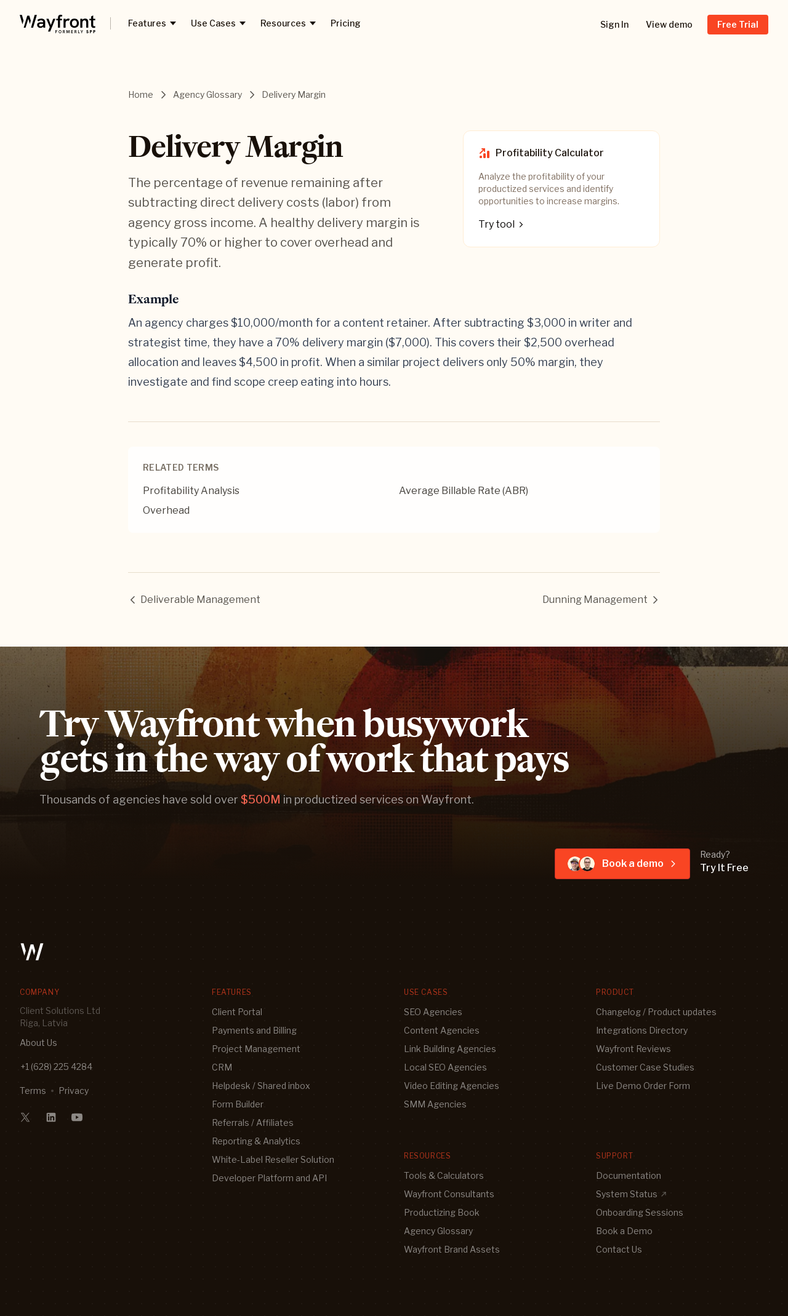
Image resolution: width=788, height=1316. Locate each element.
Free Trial (737, 24)
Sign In (614, 24)
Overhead (166, 510)
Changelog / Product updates (656, 1012)
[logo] (57, 23)
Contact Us (619, 1249)
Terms (33, 1090)
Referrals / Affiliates (253, 1122)
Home (140, 94)
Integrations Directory (642, 1030)
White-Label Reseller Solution (273, 1159)
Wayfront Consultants (449, 1194)
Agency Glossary (207, 94)
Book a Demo (624, 1231)
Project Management (256, 1048)
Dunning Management (601, 599)
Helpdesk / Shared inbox (261, 1085)
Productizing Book (442, 1212)
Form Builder (237, 1104)
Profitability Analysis (191, 490)
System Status (631, 1194)
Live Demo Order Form (643, 1085)
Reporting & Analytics (256, 1141)
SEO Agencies (433, 1012)
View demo (669, 24)
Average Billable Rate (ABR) (463, 490)
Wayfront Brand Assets (452, 1249)
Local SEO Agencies (445, 1067)
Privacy (73, 1090)
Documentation (628, 1175)
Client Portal (237, 1012)
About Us (38, 1042)
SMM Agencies (435, 1104)
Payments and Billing (254, 1030)
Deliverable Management (194, 599)
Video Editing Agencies (451, 1085)
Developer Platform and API (269, 1178)
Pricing (346, 23)
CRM (222, 1067)
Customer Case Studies (645, 1067)
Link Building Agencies (450, 1048)
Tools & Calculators (444, 1175)
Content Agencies (442, 1030)
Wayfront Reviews (633, 1048)
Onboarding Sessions (639, 1212)
